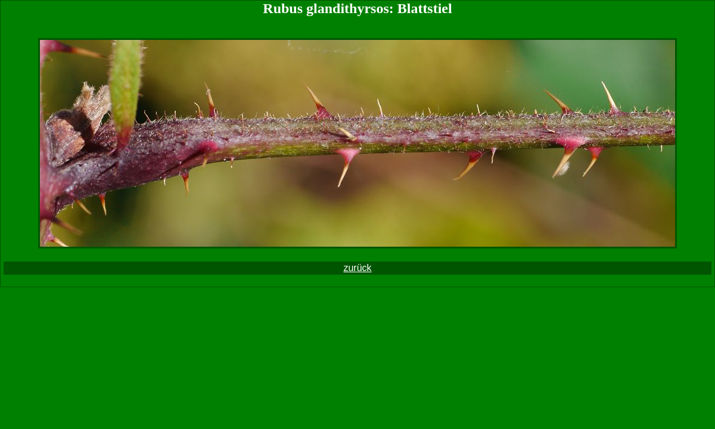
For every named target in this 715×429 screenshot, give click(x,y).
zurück (357, 268)
